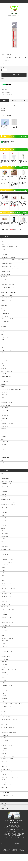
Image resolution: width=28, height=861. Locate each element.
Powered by (14, 858)
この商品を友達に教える (5, 92)
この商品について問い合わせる (6, 94)
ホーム (5, 849)
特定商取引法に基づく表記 (7, 850)
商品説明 (4, 100)
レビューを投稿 (3, 89)
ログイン (2, 843)
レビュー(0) (23, 100)
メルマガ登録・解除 (22, 850)
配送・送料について (16, 849)
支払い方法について (10, 849)
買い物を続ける (3, 95)
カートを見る (17, 843)
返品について (3, 78)
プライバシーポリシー (15, 850)
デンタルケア (3, 54)
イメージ (14, 100)
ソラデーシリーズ (9, 54)
